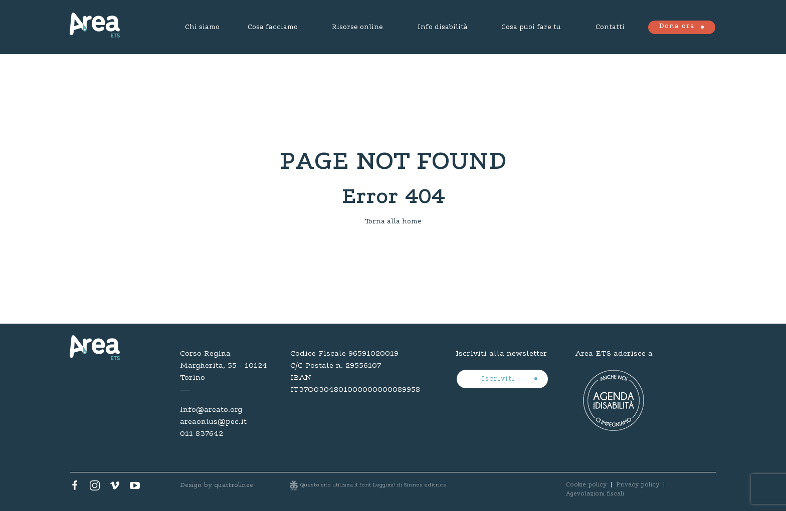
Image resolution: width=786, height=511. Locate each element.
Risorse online (357, 28)
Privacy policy (637, 484)
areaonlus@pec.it (213, 421)
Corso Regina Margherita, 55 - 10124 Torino (223, 365)
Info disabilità (442, 28)
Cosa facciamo (273, 28)
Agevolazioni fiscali (595, 493)
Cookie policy (586, 484)
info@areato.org (211, 409)
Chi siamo (202, 28)
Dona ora (677, 27)
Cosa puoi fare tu (531, 28)
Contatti (610, 28)
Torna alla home (393, 222)
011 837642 (201, 433)
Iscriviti (499, 379)
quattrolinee (233, 485)
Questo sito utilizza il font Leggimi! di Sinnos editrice (373, 485)
